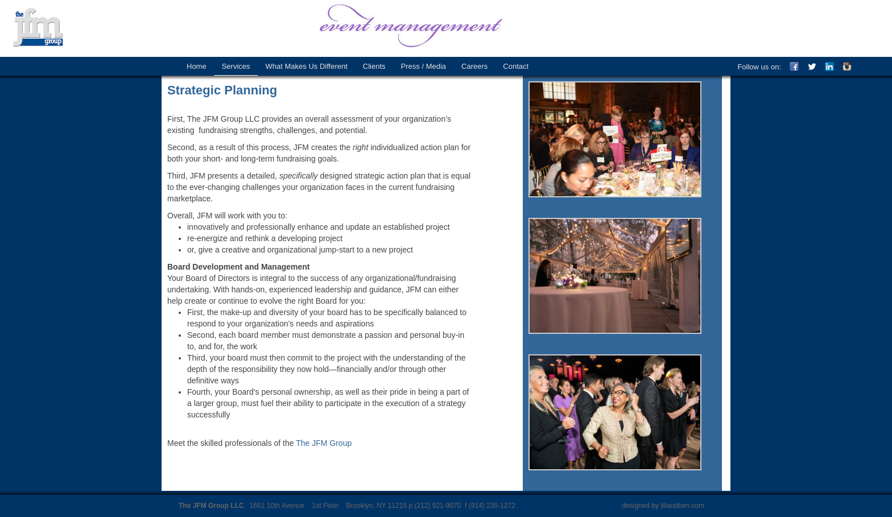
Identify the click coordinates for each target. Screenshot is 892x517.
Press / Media (423, 66)
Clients (374, 66)
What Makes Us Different (307, 66)
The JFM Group (45, 28)
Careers (474, 66)
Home (197, 66)
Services (236, 66)
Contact (515, 66)
